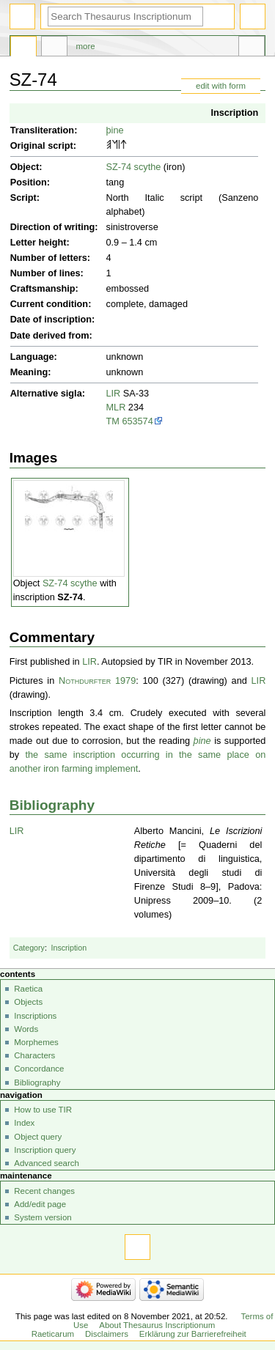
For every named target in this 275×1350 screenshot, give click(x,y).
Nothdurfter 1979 (97, 681)
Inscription (234, 113)
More (85, 46)
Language (32, 357)
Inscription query (45, 1150)
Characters (34, 1055)
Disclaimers (106, 1333)
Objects (28, 1001)
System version (42, 1217)
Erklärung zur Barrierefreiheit (192, 1333)
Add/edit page (40, 1204)
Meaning (29, 372)
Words (26, 1029)
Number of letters (48, 258)
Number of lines (45, 273)
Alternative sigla (46, 393)
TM (113, 421)
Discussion (54, 48)
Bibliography (52, 805)
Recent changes (44, 1191)
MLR (116, 407)
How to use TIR (43, 1109)
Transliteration (42, 130)
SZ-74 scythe (133, 167)
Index (24, 1122)
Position (28, 182)
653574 (137, 421)
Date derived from (49, 336)
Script (23, 198)
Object (24, 167)
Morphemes (36, 1042)
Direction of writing (52, 227)
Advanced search (46, 1163)
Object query (38, 1136)
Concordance (39, 1068)
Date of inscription (51, 319)
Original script (41, 146)
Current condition (49, 304)
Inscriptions (35, 1015)
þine (115, 130)
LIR (113, 393)
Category (29, 947)
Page (23, 48)
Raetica (28, 988)
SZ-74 (70, 597)
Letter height (38, 242)
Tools (251, 48)
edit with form (221, 85)
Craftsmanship (43, 289)
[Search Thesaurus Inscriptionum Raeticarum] (125, 16)
